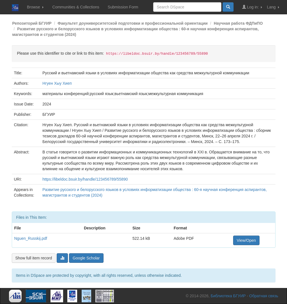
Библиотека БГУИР (228, 296)
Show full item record (33, 258)
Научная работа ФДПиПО (238, 23)
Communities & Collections (75, 7)
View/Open (246, 240)
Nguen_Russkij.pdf (30, 238)
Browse (35, 7)
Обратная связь (263, 296)
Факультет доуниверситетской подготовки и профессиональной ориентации (133, 23)
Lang (273, 7)
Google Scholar (86, 258)
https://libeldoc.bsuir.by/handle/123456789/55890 (85, 179)
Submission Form (123, 7)
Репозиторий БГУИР (32, 23)
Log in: (252, 6)
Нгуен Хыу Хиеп (57, 83)
